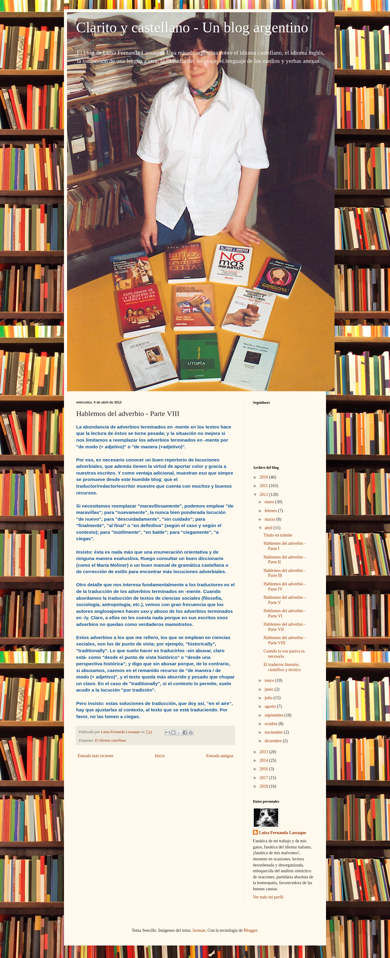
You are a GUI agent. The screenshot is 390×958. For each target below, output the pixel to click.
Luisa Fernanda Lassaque (282, 832)
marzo (270, 519)
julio (268, 698)
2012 (264, 494)
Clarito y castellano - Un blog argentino (192, 27)
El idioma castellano (110, 740)
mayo (269, 680)
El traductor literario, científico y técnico (282, 667)
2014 (264, 760)
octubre (271, 723)
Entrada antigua (219, 756)
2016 (264, 769)
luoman (199, 930)
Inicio (160, 756)
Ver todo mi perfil (268, 897)
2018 (264, 786)
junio (269, 689)
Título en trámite (278, 535)
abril (268, 528)
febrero (271, 510)
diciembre (273, 741)
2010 (264, 477)
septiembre (274, 715)
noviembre (274, 732)
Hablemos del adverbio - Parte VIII (285, 640)
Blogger (250, 930)
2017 (264, 777)
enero (269, 502)
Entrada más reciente (95, 756)
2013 (264, 752)
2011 (264, 485)
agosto (270, 706)
